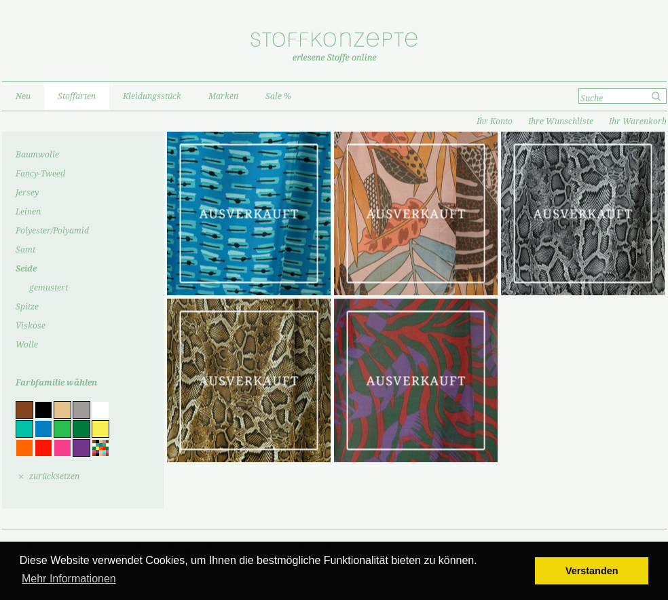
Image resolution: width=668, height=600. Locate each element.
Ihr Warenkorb (638, 121)
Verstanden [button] (591, 570)
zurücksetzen (54, 476)
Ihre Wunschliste (560, 121)
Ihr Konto (495, 121)
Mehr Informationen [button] (69, 578)
